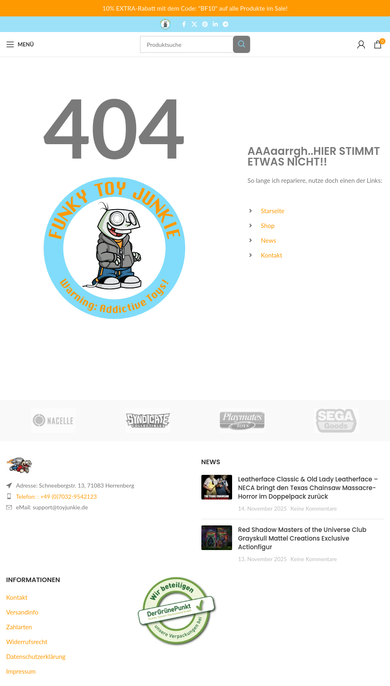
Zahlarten (19, 627)
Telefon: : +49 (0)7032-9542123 (56, 496)
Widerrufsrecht (26, 641)
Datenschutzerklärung (36, 656)
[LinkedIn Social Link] (215, 24)
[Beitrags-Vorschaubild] (216, 494)
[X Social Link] (194, 24)
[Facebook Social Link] (184, 24)
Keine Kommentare (313, 508)
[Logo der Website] (165, 23)
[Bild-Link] (19, 464)
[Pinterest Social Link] (205, 24)
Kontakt (16, 597)
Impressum (21, 671)
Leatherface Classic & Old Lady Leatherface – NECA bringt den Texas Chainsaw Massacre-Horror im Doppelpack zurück (308, 488)
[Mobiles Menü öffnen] (20, 44)
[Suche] (195, 44)
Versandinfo (22, 612)
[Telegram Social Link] (225, 24)
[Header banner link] (195, 8)
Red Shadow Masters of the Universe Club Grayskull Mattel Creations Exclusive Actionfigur (302, 538)
